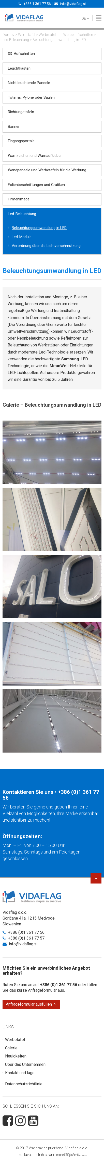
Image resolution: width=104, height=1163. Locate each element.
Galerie (11, 1048)
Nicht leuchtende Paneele (29, 82)
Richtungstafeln (21, 112)
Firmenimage (18, 199)
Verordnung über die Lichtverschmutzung (46, 245)
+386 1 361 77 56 (35, 4)
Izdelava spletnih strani (52, 1155)
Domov (8, 35)
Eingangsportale (21, 141)
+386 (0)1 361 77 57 (23, 938)
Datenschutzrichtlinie (23, 1084)
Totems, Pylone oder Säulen (31, 97)
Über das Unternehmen (25, 1064)
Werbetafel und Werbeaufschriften (66, 35)
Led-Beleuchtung (16, 40)
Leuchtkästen (19, 68)
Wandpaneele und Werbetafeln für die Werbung (47, 170)
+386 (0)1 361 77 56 (23, 932)
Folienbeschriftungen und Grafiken (36, 184)
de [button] (85, 18)
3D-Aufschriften (21, 53)
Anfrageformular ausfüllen (31, 1004)
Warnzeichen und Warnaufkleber (35, 155)
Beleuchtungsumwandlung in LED (39, 227)
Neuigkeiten (15, 1056)
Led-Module (22, 237)
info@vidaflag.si (70, 4)
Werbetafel (26, 35)
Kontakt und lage (20, 1072)
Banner (14, 126)
